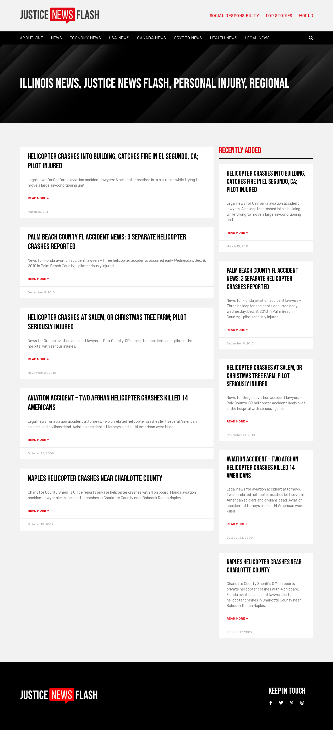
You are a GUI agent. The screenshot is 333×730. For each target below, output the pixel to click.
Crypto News (188, 38)
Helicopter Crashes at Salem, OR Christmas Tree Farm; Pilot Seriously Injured (264, 376)
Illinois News (49, 83)
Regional (269, 83)
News (56, 38)
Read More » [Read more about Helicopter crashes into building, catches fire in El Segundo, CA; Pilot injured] (38, 198)
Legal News (257, 38)
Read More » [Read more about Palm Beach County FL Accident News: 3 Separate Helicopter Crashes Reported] (38, 279)
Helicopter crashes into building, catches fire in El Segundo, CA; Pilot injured (266, 182)
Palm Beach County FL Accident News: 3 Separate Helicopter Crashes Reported (262, 279)
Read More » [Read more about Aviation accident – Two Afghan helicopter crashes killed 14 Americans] (38, 440)
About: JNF (31, 38)
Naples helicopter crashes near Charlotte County (95, 478)
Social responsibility (234, 15)
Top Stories (278, 15)
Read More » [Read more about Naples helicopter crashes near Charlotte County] (38, 510)
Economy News (85, 38)
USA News (119, 38)
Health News (223, 38)
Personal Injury (209, 83)
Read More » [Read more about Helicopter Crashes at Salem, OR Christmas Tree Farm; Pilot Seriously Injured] (38, 359)
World (306, 15)
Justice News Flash (126, 83)
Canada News (151, 38)
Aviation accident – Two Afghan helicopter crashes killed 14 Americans (262, 467)
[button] (310, 38)
